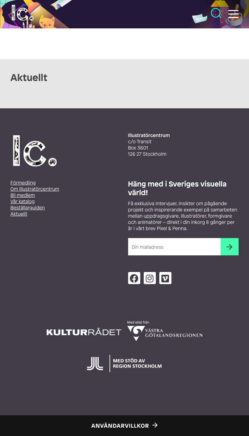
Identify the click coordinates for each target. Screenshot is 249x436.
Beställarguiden (27, 208)
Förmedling (23, 183)
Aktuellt (18, 214)
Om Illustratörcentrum (34, 189)
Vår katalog (22, 201)
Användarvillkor (120, 425)
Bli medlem (22, 195)
